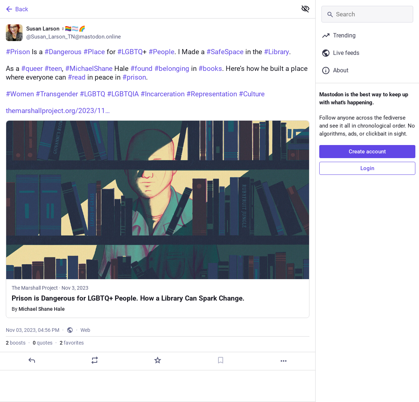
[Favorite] (157, 360)
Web (85, 330)
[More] (283, 361)
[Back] (148, 9)
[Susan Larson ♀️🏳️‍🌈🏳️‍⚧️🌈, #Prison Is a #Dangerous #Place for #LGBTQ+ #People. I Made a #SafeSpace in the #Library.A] (157, 194)
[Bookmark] (220, 360)
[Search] (367, 14)
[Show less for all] (305, 8)
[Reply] (31, 360)
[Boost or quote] (94, 360)
